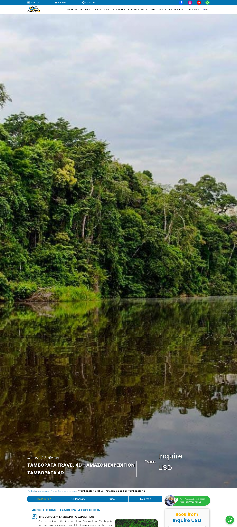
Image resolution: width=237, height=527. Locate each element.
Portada (31, 491)
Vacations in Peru (47, 491)
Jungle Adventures (67, 491)
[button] (78, 9)
